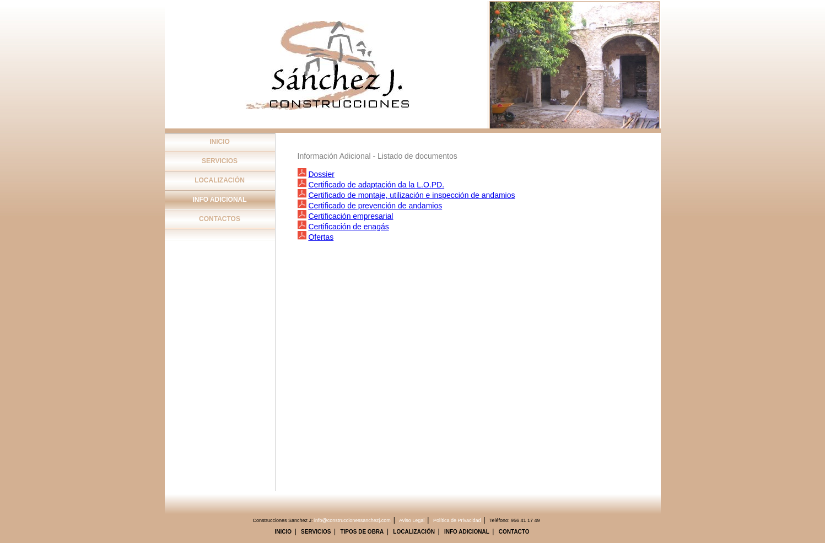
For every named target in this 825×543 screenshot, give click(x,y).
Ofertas (320, 237)
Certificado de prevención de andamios (375, 205)
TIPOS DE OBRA (362, 532)
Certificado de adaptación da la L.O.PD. (376, 184)
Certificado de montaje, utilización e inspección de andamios (411, 195)
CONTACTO (514, 532)
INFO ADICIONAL (219, 199)
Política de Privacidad (457, 520)
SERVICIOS (220, 161)
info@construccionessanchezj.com (352, 520)
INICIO (219, 142)
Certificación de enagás (348, 226)
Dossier (321, 174)
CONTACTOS (219, 219)
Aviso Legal (411, 520)
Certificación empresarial (350, 216)
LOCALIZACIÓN (220, 180)
